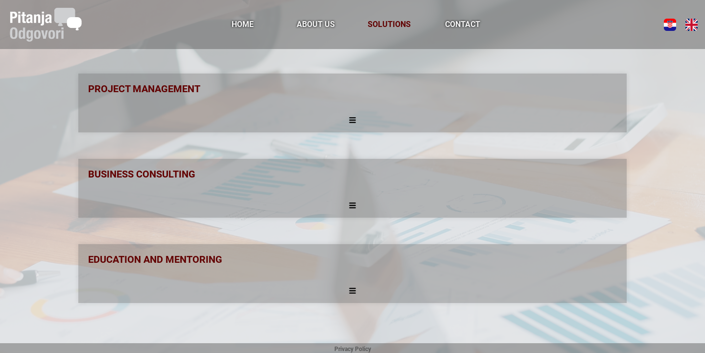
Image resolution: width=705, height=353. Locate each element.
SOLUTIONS (389, 24)
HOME (243, 24)
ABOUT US (316, 24)
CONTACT (462, 24)
